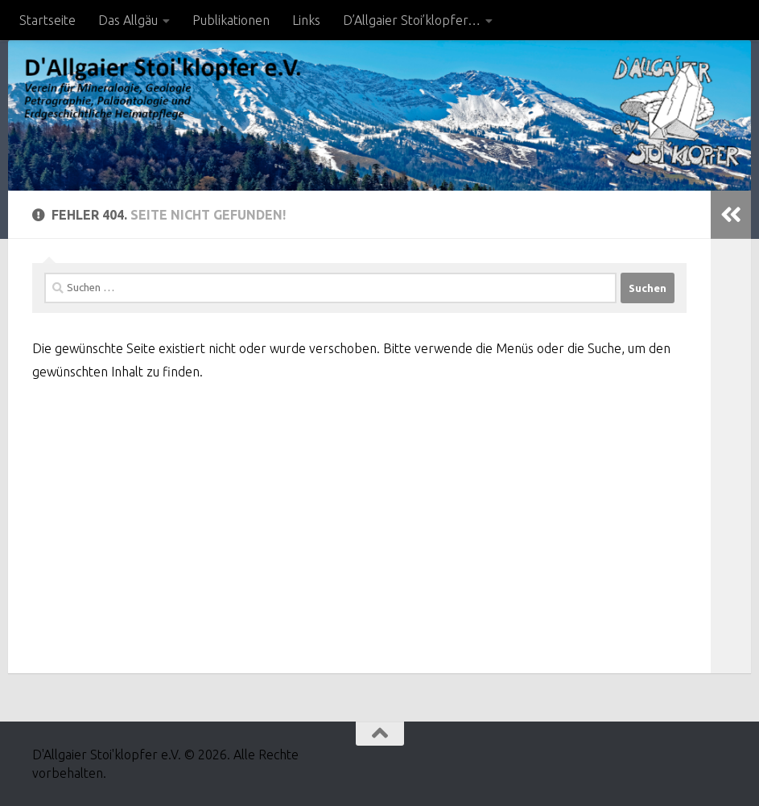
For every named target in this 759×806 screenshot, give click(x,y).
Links (306, 20)
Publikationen (231, 20)
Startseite (47, 20)
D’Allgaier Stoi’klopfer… (412, 20)
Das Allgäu (128, 20)
